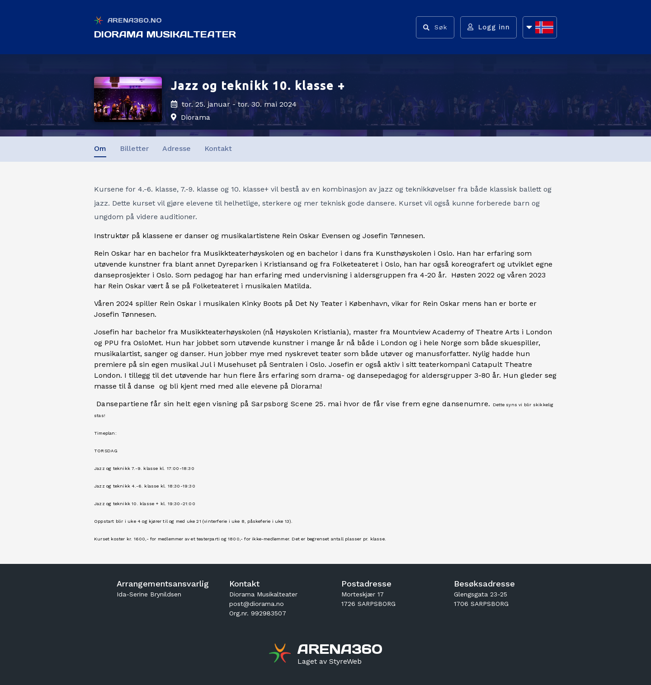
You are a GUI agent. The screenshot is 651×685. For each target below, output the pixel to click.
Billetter (134, 148)
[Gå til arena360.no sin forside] (281, 654)
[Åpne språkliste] (540, 27)
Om (100, 148)
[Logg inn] (487, 27)
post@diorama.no (256, 603)
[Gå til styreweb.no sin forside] (329, 661)
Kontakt (218, 148)
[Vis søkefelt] (433, 27)
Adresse (176, 148)
